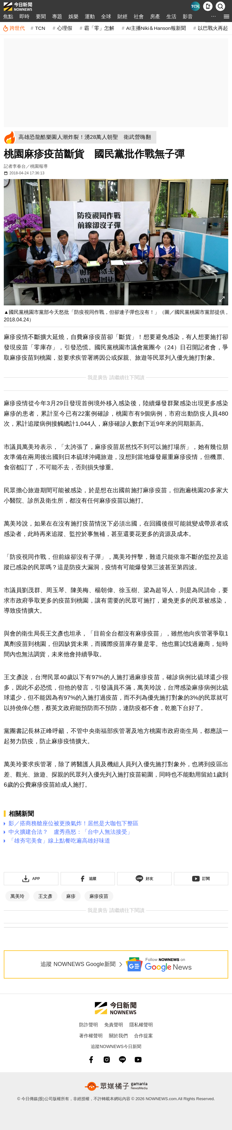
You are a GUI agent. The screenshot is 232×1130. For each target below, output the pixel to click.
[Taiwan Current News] (195, 6)
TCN (40, 28)
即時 (24, 16)
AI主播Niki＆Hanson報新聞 (156, 28)
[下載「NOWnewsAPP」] (31, 878)
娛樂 (73, 16)
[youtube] (138, 1059)
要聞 (41, 16)
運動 (90, 16)
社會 (139, 16)
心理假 (64, 28)
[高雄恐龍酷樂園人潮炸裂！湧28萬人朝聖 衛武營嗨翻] (86, 137)
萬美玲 (17, 896)
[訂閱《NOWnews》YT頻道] (201, 878)
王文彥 (45, 896)
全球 (106, 16)
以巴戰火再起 (213, 28)
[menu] (226, 16)
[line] (122, 1059)
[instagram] (106, 1059)
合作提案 (143, 1035)
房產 (155, 16)
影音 (188, 16)
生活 (171, 16)
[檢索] (220, 6)
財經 (122, 16)
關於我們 (118, 1035)
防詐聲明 (88, 1024)
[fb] (91, 1059)
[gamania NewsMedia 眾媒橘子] (116, 1086)
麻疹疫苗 (98, 896)
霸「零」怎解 (99, 28)
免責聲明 (113, 1024)
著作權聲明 (91, 1035)
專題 (57, 16)
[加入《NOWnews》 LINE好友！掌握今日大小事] (144, 878)
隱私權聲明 (141, 1024)
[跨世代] (14, 28)
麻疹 (71, 896)
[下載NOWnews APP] (208, 6)
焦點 (8, 16)
